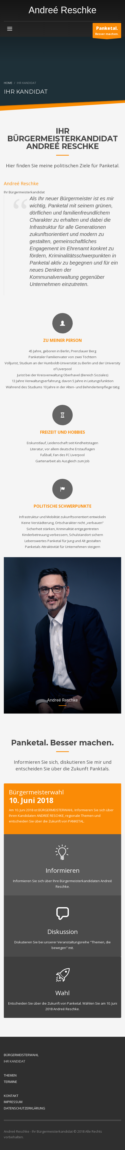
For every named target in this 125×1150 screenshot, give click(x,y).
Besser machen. (107, 31)
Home (8, 83)
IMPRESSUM (13, 1101)
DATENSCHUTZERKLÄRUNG (24, 1108)
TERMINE (10, 1081)
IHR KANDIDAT (14, 1061)
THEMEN (10, 1075)
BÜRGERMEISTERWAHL (21, 1055)
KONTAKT (11, 1095)
